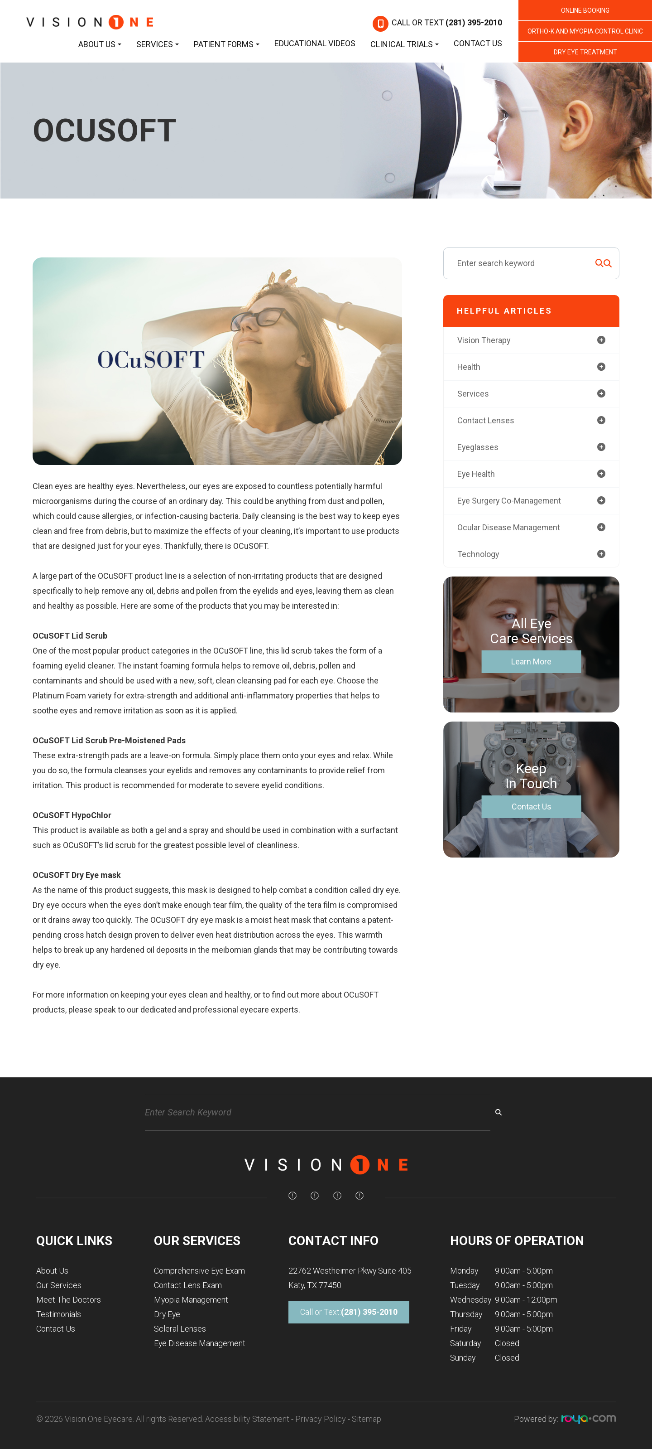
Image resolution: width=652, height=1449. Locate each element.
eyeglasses (478, 447)
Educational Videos (314, 43)
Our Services (59, 1285)
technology (478, 554)
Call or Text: (349, 1312)
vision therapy (484, 340)
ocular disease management (509, 527)
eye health (476, 474)
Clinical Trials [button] (404, 44)
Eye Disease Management (199, 1343)
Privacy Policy (320, 1419)
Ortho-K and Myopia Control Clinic (585, 31)
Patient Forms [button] (226, 44)
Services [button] (157, 44)
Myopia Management (191, 1299)
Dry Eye (167, 1314)
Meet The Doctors (68, 1299)
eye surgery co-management (509, 500)
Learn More (531, 662)
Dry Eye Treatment (585, 52)
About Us (52, 1270)
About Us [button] (99, 44)
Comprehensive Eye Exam (199, 1270)
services (473, 393)
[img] (292, 1196)
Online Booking (585, 10)
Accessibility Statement (247, 1419)
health (469, 367)
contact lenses (485, 420)
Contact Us (478, 43)
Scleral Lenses (180, 1328)
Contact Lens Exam (188, 1285)
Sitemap (366, 1419)
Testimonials (58, 1314)
